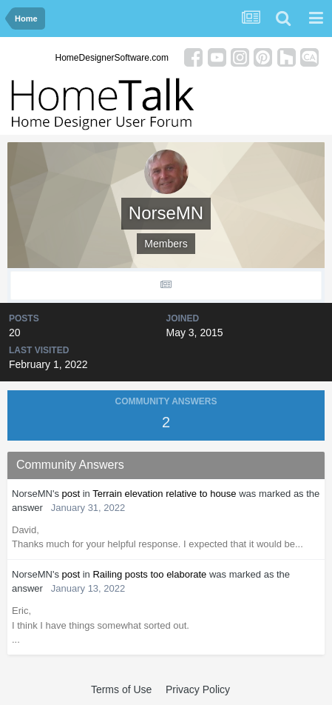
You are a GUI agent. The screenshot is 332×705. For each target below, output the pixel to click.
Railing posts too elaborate (149, 574)
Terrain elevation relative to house (164, 493)
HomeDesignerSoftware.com (112, 58)
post (71, 493)
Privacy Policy (198, 689)
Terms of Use (121, 689)
